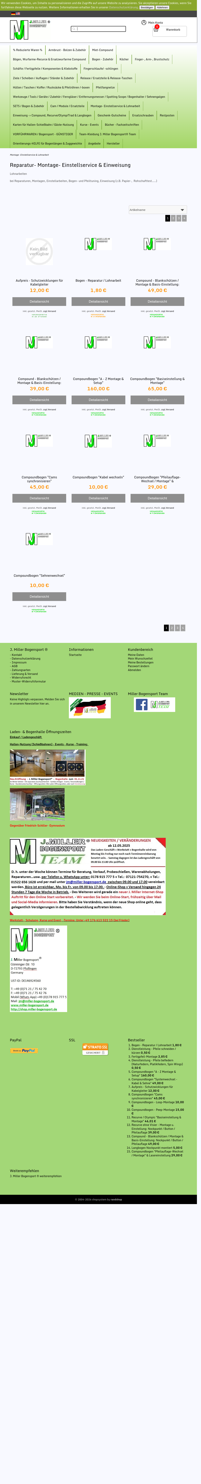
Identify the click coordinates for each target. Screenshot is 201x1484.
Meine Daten (136, 655)
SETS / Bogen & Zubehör (28, 106)
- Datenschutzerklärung (25, 658)
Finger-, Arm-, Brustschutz (152, 59)
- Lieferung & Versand (24, 674)
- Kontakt (16, 655)
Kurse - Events (89, 124)
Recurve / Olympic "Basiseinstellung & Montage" (156, 1119)
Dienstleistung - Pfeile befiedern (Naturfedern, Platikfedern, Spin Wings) (157, 1062)
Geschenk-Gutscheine (112, 115)
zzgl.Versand (49, 311)
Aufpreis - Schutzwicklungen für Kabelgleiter (39, 282)
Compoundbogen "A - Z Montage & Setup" (98, 380)
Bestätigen (147, 7)
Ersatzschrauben (143, 115)
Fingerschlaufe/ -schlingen (101, 68)
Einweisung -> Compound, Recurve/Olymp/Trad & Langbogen (52, 115)
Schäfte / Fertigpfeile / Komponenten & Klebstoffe (45, 68)
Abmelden (134, 670)
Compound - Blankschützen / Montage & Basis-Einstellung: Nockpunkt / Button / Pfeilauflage (157, 284)
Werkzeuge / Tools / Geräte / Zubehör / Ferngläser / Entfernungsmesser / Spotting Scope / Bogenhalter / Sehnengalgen (89, 96)
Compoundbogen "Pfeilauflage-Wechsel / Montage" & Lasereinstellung (157, 481)
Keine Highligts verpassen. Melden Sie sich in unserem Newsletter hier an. (37, 701)
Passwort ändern (138, 666)
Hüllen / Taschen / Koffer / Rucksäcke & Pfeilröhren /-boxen (51, 87)
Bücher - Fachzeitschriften (122, 124)
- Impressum (18, 662)
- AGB (14, 666)
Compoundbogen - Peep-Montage (153, 1109)
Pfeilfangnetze (105, 87)
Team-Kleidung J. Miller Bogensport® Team (107, 134)
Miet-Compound (102, 50)
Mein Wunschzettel (140, 658)
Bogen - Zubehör (102, 59)
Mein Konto (155, 22)
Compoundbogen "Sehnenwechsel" (39, 575)
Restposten (167, 115)
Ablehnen (162, 7)
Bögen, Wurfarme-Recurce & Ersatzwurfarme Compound (49, 59)
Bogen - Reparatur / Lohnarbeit (98, 280)
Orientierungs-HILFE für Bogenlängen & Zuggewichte (47, 143)
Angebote (94, 143)
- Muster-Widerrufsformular (28, 681)
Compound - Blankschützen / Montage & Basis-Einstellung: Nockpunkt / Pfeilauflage (39, 382)
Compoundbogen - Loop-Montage (153, 1102)
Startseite (75, 655)
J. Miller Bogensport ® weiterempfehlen (36, 1176)
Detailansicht (39, 301)
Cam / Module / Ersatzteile (67, 106)
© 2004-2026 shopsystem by (98, 1199)
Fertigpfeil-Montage (145, 1056)
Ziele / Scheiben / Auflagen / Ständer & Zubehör (43, 78)
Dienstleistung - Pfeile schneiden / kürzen (154, 1051)
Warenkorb (173, 29)
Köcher (124, 59)
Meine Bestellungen (140, 662)
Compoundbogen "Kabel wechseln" (98, 477)
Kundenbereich (140, 649)
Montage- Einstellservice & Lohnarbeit (115, 106)
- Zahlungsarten (20, 670)
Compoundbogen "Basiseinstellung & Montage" (157, 380)
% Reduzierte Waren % (27, 50)
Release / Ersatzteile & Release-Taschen (106, 78)
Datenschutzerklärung (123, 7)
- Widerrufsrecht (20, 677)
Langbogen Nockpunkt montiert (152, 1147)
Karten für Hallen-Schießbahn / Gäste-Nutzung (43, 124)
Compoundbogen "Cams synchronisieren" (39, 479)
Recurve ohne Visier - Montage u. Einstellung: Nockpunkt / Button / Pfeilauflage (153, 1129)
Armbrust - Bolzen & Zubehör (67, 50)
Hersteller (113, 143)
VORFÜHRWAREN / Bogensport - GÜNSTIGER (43, 134)
